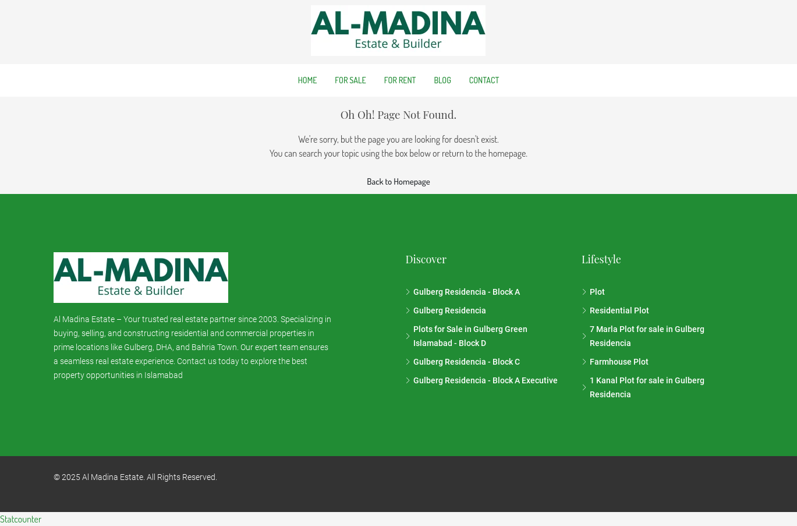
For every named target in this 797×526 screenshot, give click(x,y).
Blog (442, 80)
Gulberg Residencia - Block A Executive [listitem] (481, 380)
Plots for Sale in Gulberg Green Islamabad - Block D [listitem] (466, 336)
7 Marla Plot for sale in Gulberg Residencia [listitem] (643, 336)
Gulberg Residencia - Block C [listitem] (462, 361)
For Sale (350, 80)
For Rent (400, 80)
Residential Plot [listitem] (615, 310)
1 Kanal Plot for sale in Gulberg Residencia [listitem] (643, 387)
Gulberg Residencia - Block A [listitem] (462, 291)
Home (307, 80)
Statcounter (20, 519)
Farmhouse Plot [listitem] (615, 361)
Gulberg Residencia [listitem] (445, 310)
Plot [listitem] (593, 291)
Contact (484, 80)
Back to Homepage (398, 181)
